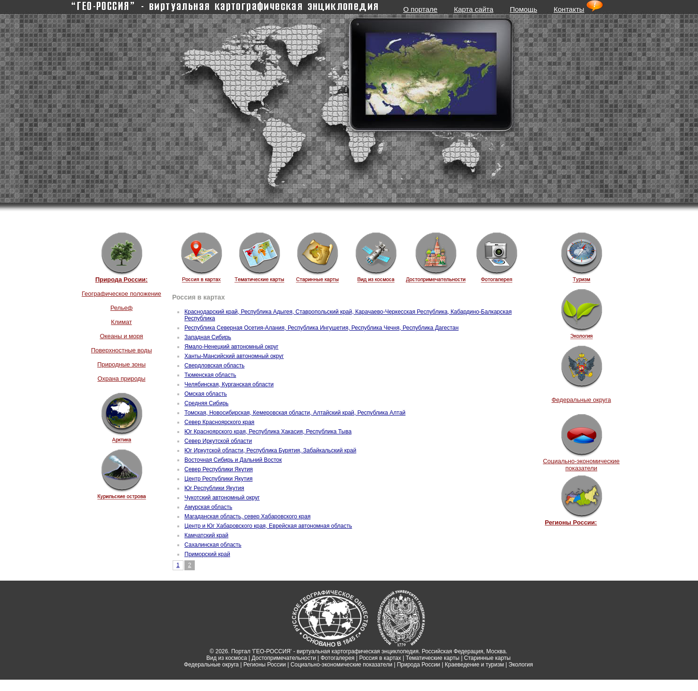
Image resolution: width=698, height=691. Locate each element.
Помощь (523, 9)
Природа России (418, 664)
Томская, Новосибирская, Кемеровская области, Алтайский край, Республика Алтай (295, 412)
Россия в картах (380, 658)
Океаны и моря (121, 336)
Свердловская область (214, 365)
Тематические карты (432, 658)
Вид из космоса (226, 658)
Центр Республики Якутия (218, 478)
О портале (420, 9)
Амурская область (208, 507)
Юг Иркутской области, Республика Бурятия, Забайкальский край (270, 450)
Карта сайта (473, 9)
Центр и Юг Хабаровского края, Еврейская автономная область (268, 526)
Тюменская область (210, 375)
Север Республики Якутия (218, 469)
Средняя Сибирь (206, 403)
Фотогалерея (338, 658)
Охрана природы (122, 378)
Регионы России (264, 664)
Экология (520, 664)
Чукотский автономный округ (222, 497)
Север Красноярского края (219, 422)
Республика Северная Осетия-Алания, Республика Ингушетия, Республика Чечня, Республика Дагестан (321, 328)
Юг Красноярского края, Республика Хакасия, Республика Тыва (267, 431)
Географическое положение (121, 293)
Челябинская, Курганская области (229, 384)
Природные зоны (121, 364)
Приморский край (207, 554)
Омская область (205, 394)
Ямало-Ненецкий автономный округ (231, 346)
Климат (121, 321)
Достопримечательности (284, 658)
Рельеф (121, 307)
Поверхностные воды (121, 350)
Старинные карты (487, 658)
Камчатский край (206, 535)
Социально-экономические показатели (581, 465)
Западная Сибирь (207, 337)
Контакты (569, 9)
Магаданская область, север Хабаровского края (247, 516)
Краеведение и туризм (474, 664)
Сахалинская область (212, 544)
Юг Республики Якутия (214, 488)
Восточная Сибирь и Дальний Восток (233, 460)
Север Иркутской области (218, 441)
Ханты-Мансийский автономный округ (234, 356)
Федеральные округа (581, 399)
